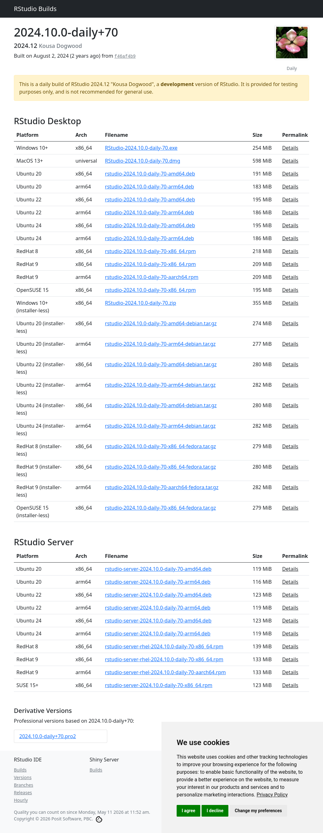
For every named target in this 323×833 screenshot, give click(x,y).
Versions (23, 777)
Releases (23, 792)
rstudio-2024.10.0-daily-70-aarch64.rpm (151, 277)
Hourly (21, 800)
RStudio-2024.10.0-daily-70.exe (141, 147)
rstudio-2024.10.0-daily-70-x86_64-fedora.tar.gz (160, 446)
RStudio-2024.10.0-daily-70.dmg (142, 160)
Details (290, 147)
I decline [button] (215, 810)
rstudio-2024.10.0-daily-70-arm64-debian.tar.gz (160, 343)
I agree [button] (188, 810)
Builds (20, 770)
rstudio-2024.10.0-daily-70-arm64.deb (149, 186)
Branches (23, 785)
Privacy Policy (272, 795)
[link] (272, 795)
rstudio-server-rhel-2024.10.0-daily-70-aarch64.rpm (165, 672)
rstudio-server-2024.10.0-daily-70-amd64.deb (158, 568)
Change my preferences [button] (258, 810)
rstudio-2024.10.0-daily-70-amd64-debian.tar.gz (161, 323)
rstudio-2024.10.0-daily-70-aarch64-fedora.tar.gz (162, 487)
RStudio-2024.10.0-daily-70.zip (140, 302)
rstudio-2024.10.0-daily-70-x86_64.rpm (150, 251)
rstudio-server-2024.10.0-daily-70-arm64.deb (157, 581)
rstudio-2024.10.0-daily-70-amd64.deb (150, 173)
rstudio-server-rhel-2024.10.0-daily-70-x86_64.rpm (164, 646)
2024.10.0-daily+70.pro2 (47, 736)
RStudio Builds (35, 8)
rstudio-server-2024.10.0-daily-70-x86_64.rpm (158, 685)
